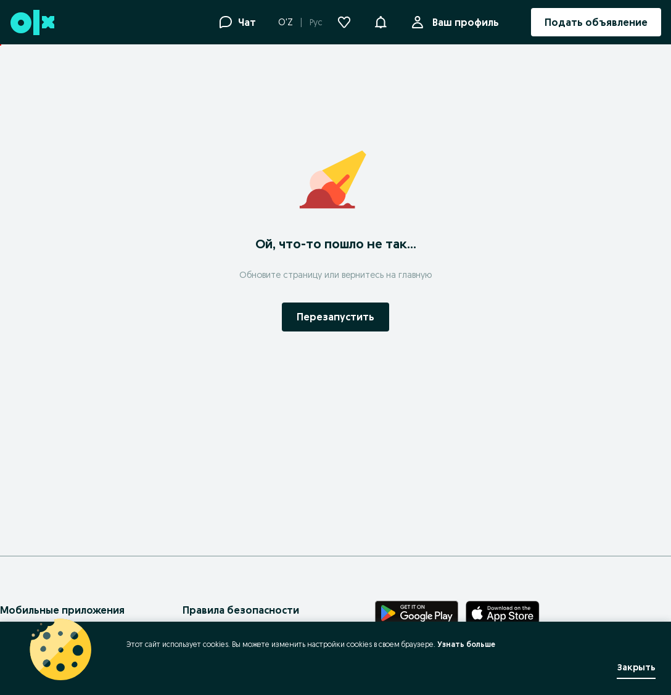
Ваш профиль (463, 22)
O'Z (285, 22)
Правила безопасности (241, 610)
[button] (380, 21)
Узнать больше (466, 644)
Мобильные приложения (62, 610)
